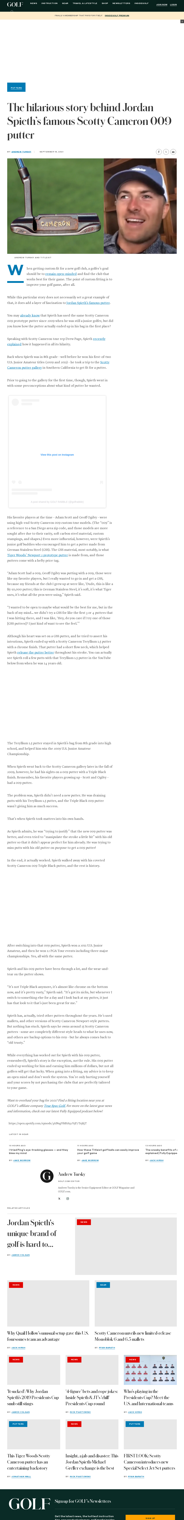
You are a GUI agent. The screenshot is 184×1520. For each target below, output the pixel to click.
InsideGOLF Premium (117, 16)
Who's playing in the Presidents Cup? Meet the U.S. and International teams (148, 1397)
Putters (16, 88)
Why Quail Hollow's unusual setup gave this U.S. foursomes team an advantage (48, 1336)
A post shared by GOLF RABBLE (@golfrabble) (57, 501)
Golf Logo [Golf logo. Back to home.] (15, 4)
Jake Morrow (22, 1160)
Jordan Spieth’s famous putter (88, 303)
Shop (105, 4)
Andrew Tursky (21, 152)
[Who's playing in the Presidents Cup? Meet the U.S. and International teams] (150, 1370)
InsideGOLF (141, 4)
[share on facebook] (159, 152)
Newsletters (121, 4)
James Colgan (21, 1255)
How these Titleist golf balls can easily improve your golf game (108, 1152)
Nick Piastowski (80, 1412)
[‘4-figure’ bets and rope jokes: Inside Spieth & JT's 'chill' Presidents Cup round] (92, 1370)
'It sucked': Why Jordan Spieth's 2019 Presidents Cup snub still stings (33, 1397)
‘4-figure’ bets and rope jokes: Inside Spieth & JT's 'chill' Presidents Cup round (92, 1397)
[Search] (12, 11)
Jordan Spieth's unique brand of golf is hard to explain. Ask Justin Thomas (35, 1234)
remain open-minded (61, 274)
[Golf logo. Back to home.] (29, 1504)
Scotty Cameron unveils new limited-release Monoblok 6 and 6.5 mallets (133, 1336)
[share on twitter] (166, 152)
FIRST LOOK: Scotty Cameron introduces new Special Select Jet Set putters (149, 1462)
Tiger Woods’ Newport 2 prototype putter (37, 555)
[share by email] (173, 152)
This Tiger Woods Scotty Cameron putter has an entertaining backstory (28, 1462)
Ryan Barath (107, 1348)
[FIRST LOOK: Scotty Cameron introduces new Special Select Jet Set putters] (150, 1434)
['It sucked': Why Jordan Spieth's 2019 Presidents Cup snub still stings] (33, 1370)
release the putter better (35, 652)
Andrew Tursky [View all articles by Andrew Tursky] (71, 1174)
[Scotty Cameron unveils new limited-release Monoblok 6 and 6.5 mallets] (136, 1303)
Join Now (161, 5)
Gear (65, 4)
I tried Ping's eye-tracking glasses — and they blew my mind (38, 1152)
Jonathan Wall (21, 1477)
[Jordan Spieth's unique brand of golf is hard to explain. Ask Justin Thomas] (126, 1246)
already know (30, 315)
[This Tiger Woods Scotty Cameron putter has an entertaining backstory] (33, 1434)
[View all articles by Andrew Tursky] (47, 1176)
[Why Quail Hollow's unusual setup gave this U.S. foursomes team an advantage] (48, 1303)
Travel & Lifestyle (84, 4)
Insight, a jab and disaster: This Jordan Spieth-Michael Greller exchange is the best (92, 1462)
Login (173, 5)
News (33, 4)
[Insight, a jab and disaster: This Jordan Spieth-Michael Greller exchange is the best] (92, 1434)
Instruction (49, 4)
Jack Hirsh (157, 1160)
